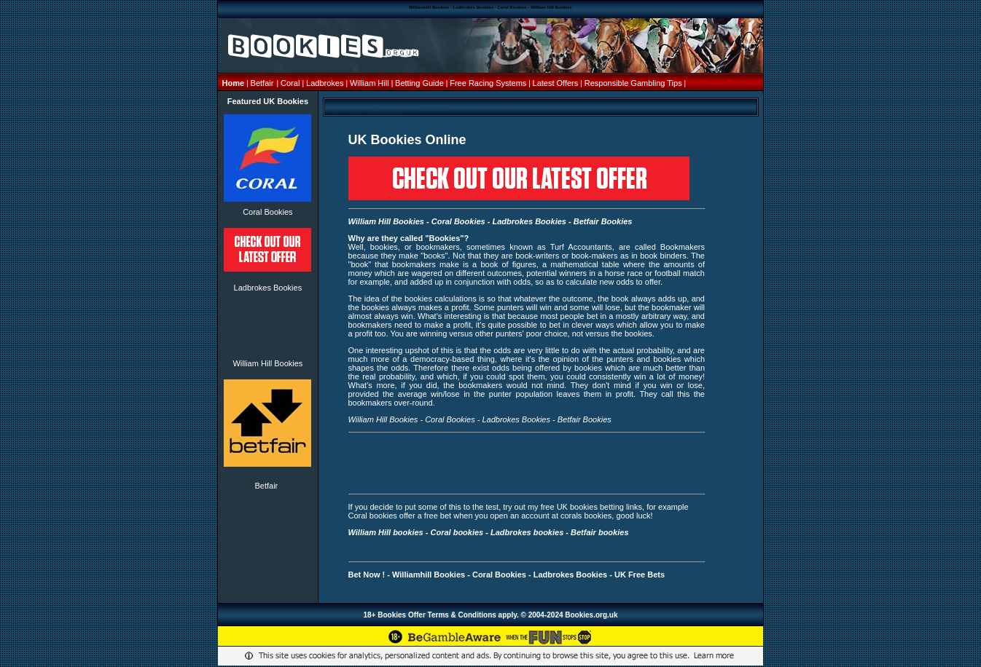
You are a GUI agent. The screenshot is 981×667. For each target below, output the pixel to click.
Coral (290, 83)
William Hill (370, 83)
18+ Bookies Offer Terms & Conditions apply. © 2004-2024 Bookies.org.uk (490, 615)
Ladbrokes (324, 83)
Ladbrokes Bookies (268, 287)
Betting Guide (420, 83)
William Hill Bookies (267, 363)
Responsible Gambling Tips (633, 83)
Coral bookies (456, 532)
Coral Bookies (267, 212)
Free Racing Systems (488, 83)
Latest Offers (557, 83)
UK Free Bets (639, 574)
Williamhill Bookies (428, 574)
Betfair (262, 83)
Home (234, 83)
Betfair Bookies (603, 221)
